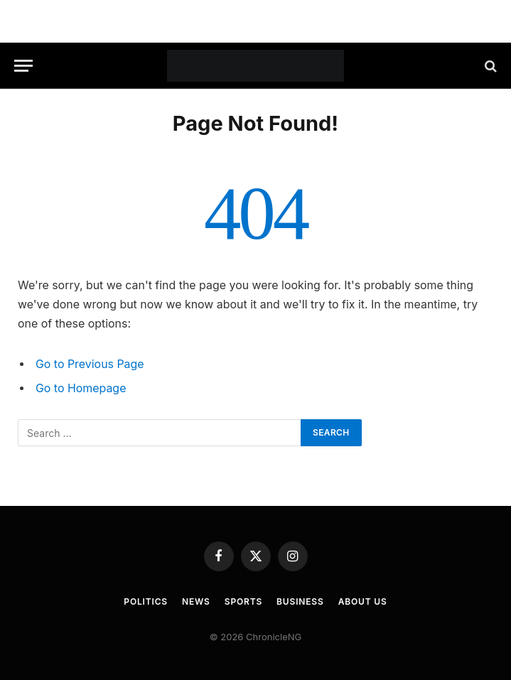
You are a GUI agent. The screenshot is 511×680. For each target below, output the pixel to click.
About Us (362, 601)
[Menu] (23, 66)
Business (300, 601)
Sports (243, 601)
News (196, 601)
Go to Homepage (81, 388)
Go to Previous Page (90, 364)
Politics (146, 601)
